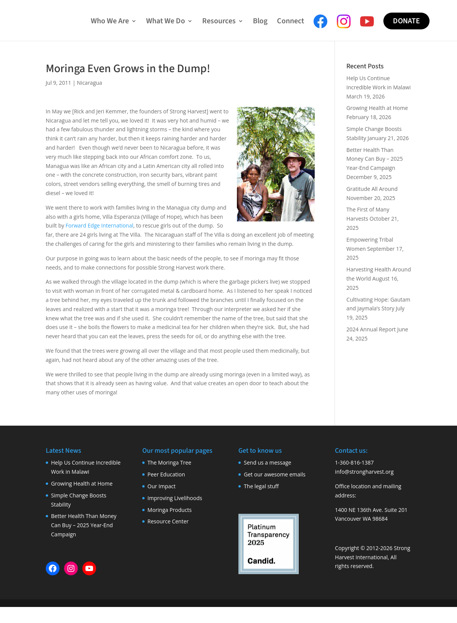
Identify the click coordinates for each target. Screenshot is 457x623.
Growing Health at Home (377, 107)
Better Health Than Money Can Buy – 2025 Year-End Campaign (374, 159)
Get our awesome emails (274, 474)
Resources (219, 22)
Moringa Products (170, 509)
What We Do (165, 22)
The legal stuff (261, 486)
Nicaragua (89, 82)
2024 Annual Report (371, 329)
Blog (260, 22)
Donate (406, 21)
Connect (290, 22)
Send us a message (267, 462)
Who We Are (110, 22)
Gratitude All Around (371, 188)
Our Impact (162, 486)
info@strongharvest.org (364, 471)
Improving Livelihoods (175, 498)
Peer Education (166, 474)
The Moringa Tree (169, 462)
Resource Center (168, 521)
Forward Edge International (100, 225)
